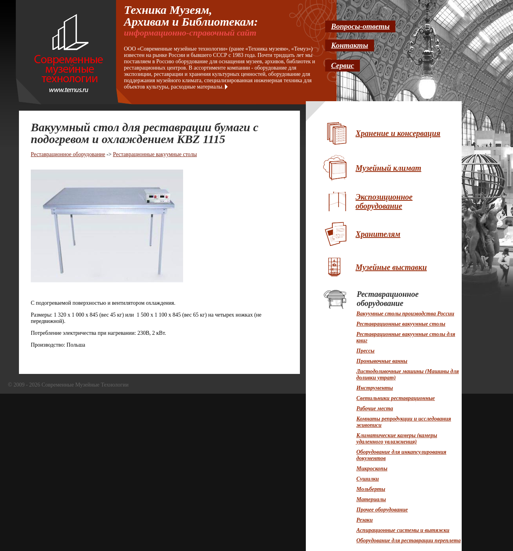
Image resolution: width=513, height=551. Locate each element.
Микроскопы (372, 469)
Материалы (371, 499)
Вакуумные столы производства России (405, 314)
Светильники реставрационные (395, 398)
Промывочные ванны (381, 361)
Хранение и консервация (398, 133)
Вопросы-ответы (360, 26)
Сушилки (367, 479)
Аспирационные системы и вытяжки (402, 530)
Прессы (365, 351)
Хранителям (378, 234)
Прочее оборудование (382, 510)
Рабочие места (374, 408)
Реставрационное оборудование (68, 154)
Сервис (342, 65)
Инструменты (374, 388)
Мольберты (370, 489)
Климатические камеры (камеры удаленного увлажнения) (396, 438)
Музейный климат (388, 168)
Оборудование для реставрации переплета (408, 540)
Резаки (364, 520)
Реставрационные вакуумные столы (155, 154)
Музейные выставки (391, 267)
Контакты (349, 45)
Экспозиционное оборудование (384, 201)
